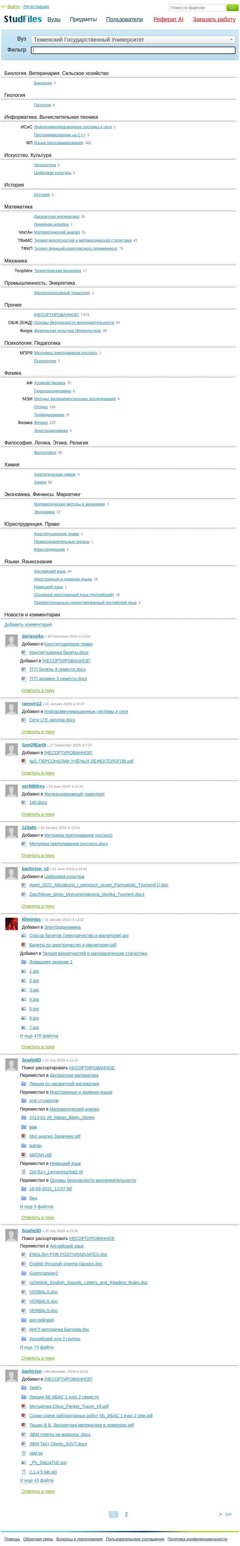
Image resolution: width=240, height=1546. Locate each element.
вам (33, 1126)
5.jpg (34, 1008)
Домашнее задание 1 (50, 961)
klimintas (31, 919)
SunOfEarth (34, 744)
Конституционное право (56, 533)
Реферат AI (168, 19)
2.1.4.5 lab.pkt (43, 1471)
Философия (45, 452)
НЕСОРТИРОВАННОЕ (92, 1067)
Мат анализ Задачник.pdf (54, 1136)
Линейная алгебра (51, 224)
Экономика (44, 511)
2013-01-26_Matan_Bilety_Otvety (62, 1117)
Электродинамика (51, 430)
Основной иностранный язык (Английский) (74, 594)
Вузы (54, 19)
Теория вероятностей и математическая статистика (83, 240)
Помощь (12, 1539)
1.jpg (34, 971)
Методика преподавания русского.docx (68, 843)
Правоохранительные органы (61, 541)
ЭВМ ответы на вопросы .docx (60, 1434)
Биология (43, 83)
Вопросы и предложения (79, 1539)
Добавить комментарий (28, 624)
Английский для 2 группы (54, 1338)
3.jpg (34, 989)
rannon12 (32, 703)
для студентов (43, 1100)
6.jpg (34, 1018)
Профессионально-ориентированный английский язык (85, 602)
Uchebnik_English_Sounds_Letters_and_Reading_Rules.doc (88, 1282)
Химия (40, 482)
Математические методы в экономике (69, 504)
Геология (42, 105)
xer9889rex (33, 786)
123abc (29, 827)
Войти (14, 6)
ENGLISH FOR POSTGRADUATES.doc (68, 1254)
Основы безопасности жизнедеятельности (74, 322)
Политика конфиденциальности (198, 1539)
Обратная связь (38, 1539)
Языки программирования (58, 142)
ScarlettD (31, 1059)
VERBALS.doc (43, 1291)
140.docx (38, 802)
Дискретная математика (56, 216)
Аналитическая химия (55, 474)
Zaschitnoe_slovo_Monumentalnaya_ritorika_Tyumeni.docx (86, 894)
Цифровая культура (52, 172)
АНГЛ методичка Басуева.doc (59, 1329)
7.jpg (34, 1027)
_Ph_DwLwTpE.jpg (48, 1462)
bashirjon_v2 (35, 868)
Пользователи (124, 19)
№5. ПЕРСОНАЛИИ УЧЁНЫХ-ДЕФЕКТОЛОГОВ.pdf (81, 761)
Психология (45, 361)
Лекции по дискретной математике (64, 1083)
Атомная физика (49, 382)
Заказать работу (214, 19)
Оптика (41, 406)
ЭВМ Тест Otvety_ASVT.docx (58, 1443)
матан (35, 1145)
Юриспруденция (49, 549)
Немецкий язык (48, 587)
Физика (41, 422)
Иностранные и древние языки (63, 579)
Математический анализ (57, 232)
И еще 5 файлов (36, 1206)
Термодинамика (49, 414)
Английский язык (50, 571)
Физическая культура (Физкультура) (67, 330)
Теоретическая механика (57, 270)
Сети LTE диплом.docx (52, 719)
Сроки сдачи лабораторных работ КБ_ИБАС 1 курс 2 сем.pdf (90, 1415)
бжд (33, 1198)
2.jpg (34, 980)
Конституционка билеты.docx (58, 652)
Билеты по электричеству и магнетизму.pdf (72, 944)
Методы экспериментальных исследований (75, 398)
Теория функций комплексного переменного (75, 248)
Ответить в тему (38, 690)
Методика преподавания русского (66, 352)
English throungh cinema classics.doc (65, 1263)
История (42, 194)
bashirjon (32, 1371)
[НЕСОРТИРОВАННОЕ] (56, 314)
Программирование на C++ (59, 135)
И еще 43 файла (36, 1480)
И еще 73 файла (36, 1347)
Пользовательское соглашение (135, 1539)
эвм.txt (36, 1453)
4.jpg (34, 999)
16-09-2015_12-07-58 (50, 1188)
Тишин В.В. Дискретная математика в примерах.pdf (81, 1425)
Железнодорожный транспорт (62, 292)
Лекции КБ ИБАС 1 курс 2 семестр (64, 1396)
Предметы (83, 19)
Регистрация (36, 6)
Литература (45, 165)
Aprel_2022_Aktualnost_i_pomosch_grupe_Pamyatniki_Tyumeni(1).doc (98, 884)
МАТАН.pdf (40, 1154)
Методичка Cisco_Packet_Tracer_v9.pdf (69, 1406)
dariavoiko (33, 636)
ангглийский (41, 1320)
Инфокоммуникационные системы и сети (73, 126)
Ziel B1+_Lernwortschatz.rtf (56, 1171)
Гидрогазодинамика (52, 391)
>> (228, 1514)
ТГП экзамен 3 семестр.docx (58, 678)
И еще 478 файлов (39, 1035)
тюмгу (35, 1387)
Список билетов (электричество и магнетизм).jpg (78, 935)
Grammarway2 (43, 1273)
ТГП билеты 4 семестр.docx (57, 669)
